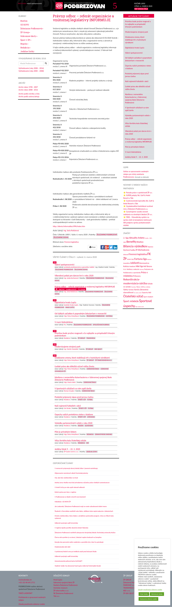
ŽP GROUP (127, 580)
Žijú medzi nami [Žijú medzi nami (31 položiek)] (139, 306)
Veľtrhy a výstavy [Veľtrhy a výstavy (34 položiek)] (145, 287)
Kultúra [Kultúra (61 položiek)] (126, 266)
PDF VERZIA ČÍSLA (141, 9)
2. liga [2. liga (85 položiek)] (126, 237)
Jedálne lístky (27, 51)
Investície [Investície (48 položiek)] (126, 263)
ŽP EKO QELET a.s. (130, 593)
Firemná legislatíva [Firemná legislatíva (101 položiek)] (138, 254)
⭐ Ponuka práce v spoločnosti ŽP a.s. (137, 192)
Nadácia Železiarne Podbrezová (65, 585)
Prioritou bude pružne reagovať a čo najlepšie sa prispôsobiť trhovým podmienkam (138, 24)
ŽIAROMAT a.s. (129, 585)
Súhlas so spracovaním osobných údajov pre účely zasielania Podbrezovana (135, 174)
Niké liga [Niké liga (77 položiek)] (139, 266)
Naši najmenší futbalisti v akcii (136, 81)
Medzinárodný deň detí (62, 547)
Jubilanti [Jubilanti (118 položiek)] (134, 262)
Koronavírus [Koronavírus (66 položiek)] (144, 263)
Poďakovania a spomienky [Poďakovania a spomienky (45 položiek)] (132, 273)
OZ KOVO (24, 24)
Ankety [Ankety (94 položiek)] (141, 237)
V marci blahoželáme (133, 152)
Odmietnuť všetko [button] (157, 594)
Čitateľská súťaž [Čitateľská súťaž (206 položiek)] (133, 296)
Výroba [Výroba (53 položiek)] (131, 290)
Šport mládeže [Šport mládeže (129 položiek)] (131, 301)
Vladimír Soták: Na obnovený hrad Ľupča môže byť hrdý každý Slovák (78, 566)
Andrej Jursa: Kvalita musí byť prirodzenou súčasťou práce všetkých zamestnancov (82, 483)
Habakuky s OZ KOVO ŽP (63, 502)
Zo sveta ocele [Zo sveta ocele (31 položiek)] (137, 292)
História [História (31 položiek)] (149, 259)
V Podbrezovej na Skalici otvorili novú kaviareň (70, 497)
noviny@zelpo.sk (25, 580)
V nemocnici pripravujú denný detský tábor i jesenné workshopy (76, 468)
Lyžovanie (91, 417)
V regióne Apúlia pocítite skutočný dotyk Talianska (71, 528)
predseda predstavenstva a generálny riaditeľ (79, 267)
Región (24, 43)
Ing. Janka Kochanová (71, 278)
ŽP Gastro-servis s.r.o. (71, 452)
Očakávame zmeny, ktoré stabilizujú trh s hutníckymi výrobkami (135, 40)
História (109, 316)
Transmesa (91, 338)
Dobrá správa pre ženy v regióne (65, 492)
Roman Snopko (69, 391)
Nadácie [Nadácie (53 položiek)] (132, 266)
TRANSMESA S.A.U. (130, 588)
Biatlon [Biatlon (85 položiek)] (140, 241)
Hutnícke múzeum (60, 588)
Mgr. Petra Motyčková (71, 316)
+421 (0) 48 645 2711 (27, 582)
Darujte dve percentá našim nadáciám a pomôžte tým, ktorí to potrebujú (79, 542)
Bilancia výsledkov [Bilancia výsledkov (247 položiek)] (135, 246)
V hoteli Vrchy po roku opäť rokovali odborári (70, 487)
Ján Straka (67, 408)
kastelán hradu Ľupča (71, 305)
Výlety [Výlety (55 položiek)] (125, 289)
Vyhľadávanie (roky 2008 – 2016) (31, 68)
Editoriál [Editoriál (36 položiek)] (125, 254)
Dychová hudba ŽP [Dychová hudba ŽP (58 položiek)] (130, 250)
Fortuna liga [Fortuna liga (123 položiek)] (140, 259)
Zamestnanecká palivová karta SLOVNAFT (68, 561)
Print (92, 247)
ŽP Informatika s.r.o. (61, 590)
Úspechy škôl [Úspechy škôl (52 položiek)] (146, 292)
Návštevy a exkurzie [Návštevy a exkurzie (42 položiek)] (133, 269)
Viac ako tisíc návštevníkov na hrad (66, 478)
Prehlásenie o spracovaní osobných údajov (32, 598)
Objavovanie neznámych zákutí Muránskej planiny (71, 473)
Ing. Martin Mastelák (71, 349)
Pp (65, 325)
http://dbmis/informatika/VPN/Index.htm (69, 226)
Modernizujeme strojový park (136, 32)
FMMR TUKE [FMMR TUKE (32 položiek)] (130, 259)
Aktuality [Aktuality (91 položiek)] (133, 237)
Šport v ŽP (25, 40)
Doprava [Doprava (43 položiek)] (150, 247)
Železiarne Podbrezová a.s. (133, 582)
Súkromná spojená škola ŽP (63, 582)
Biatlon (23, 21)
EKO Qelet (98, 349)
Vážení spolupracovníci (134, 53)
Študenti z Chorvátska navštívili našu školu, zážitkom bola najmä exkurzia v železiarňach (84, 511)
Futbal (90, 400)
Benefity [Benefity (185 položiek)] (131, 241)
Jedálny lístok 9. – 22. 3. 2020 (136, 157)
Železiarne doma (60, 237)
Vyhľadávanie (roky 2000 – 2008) (31, 71)
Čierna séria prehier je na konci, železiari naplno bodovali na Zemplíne (78, 537)
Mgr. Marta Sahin (70, 382)
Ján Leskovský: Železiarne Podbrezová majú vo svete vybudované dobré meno (81, 506)
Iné (87, 443)
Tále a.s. (56, 596)
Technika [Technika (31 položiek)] (133, 287)
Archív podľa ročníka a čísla (29, 94)
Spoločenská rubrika (101, 325)
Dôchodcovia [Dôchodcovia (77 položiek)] (143, 250)
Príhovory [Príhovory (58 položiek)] (137, 276)
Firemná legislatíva (71, 242)
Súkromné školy (28, 36)
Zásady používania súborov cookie (150, 590)
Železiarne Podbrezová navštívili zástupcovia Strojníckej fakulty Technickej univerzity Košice (85, 533)
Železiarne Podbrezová (31, 28)
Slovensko (89, 426)
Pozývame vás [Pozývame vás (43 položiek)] (148, 269)
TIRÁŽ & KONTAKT (25, 593)
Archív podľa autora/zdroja (29, 96)
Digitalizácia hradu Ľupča (134, 48)
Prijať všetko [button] (144, 594)
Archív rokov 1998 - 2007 (28, 87)
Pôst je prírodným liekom (134, 147)
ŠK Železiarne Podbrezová (63, 593)
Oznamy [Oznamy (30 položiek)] (142, 269)
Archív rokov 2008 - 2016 (28, 90)
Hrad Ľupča (70, 307)
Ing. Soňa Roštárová (71, 230)
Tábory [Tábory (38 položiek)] (138, 287)
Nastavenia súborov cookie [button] (148, 599)
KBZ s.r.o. (126, 590)
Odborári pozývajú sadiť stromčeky (66, 523)
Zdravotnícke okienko (103, 434)
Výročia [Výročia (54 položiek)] (137, 289)
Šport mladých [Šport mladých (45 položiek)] (148, 297)
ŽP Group (25, 32)
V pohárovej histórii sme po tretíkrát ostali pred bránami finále (76, 552)
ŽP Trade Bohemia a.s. (103, 360)
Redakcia (25, 47)
